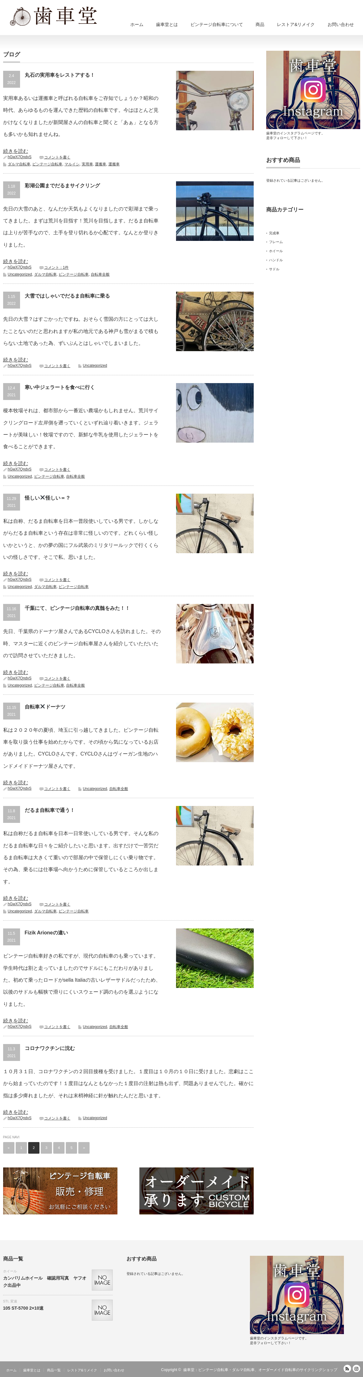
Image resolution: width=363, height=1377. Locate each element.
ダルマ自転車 (19, 164)
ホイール (10, 1271)
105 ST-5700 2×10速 (23, 1308)
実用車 (87, 164)
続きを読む (15, 151)
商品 (260, 24)
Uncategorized (20, 274)
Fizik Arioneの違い (46, 932)
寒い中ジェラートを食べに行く (60, 387)
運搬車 (100, 164)
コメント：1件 (56, 267)
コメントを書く (57, 157)
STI (5, 1301)
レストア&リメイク (296, 24)
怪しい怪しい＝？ (47, 498)
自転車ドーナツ (45, 706)
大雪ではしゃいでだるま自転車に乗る (67, 296)
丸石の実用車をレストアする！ (60, 75)
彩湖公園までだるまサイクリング (62, 185)
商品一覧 (54, 1370)
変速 (13, 1301)
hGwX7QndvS (20, 157)
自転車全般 (100, 274)
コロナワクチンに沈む (50, 1048)
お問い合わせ (341, 24)
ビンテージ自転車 (47, 164)
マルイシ (72, 164)
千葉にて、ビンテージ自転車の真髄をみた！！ (77, 608)
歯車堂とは (167, 24)
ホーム (136, 24)
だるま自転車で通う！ (50, 810)
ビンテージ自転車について (216, 24)
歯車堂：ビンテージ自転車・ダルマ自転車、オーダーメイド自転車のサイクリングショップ (260, 1370)
